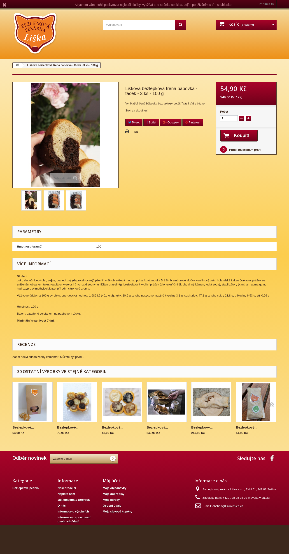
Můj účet (111, 480)
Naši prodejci (67, 488)
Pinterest (192, 122)
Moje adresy (111, 499)
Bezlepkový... (157, 427)
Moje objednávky (114, 488)
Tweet (134, 122)
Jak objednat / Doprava (74, 499)
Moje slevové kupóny (117, 511)
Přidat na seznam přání (244, 149)
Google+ (171, 122)
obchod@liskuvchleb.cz (227, 506)
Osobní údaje (112, 505)
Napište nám (66, 494)
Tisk (135, 131)
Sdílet (151, 122)
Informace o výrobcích (73, 511)
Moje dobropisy (113, 494)
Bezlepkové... (23, 427)
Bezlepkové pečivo (25, 488)
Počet (224, 111)
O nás (62, 505)
